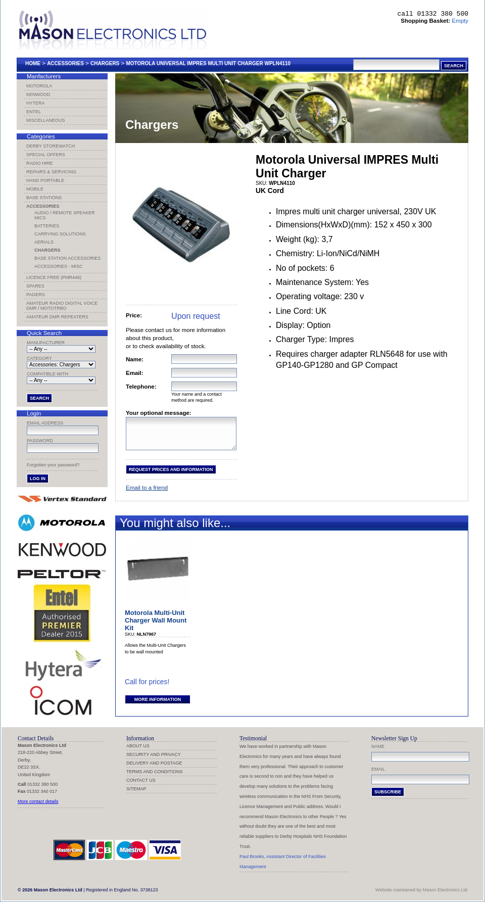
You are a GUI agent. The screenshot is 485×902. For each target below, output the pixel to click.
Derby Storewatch (50, 146)
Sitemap (136, 788)
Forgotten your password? (53, 464)
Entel (33, 111)
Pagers (35, 294)
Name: (134, 359)
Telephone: (141, 387)
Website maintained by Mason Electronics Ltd (421, 889)
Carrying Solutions (60, 233)
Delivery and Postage (154, 763)
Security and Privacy (153, 754)
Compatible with (47, 373)
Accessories (65, 63)
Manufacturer (46, 342)
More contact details (38, 801)
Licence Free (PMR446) (53, 277)
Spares (35, 286)
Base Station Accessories (67, 258)
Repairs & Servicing (51, 171)
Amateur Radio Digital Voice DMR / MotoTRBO (62, 306)
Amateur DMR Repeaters (57, 316)
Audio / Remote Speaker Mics (64, 215)
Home (32, 63)
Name (377, 746)
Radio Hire (39, 163)
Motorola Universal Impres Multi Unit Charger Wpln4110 (208, 63)
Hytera (35, 103)
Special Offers (45, 154)
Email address (45, 422)
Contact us (141, 780)
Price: (134, 315)
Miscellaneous (45, 120)
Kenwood (38, 94)
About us (138, 745)
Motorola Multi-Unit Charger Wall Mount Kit (155, 626)
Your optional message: (158, 413)
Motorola (39, 85)
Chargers (104, 63)
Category (39, 358)
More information (157, 705)
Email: (134, 373)
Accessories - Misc (58, 266)
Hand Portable (45, 180)
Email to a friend (147, 494)
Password (40, 440)
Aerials (44, 242)
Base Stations (44, 197)
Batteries (46, 225)
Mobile (34, 189)
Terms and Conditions (154, 771)
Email (378, 769)
